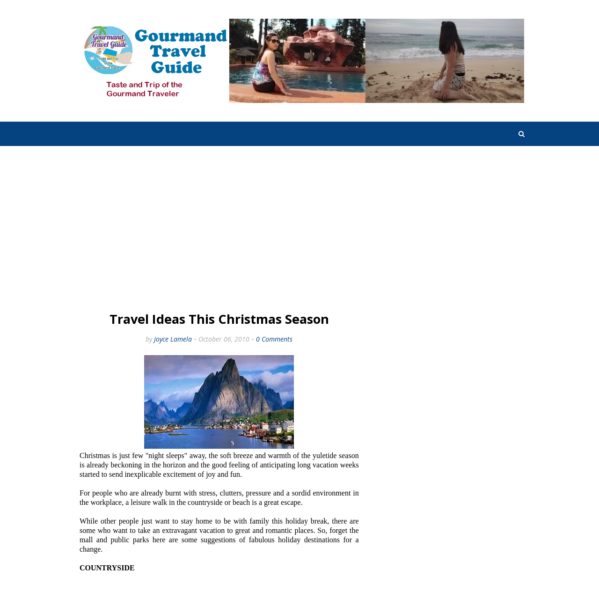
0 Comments (274, 339)
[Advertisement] (219, 230)
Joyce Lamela (173, 339)
